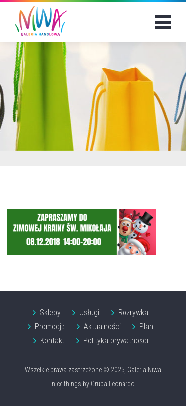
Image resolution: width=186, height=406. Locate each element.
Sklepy (50, 312)
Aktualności (102, 326)
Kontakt (52, 340)
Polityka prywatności (115, 340)
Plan (146, 326)
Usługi (89, 312)
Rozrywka (133, 312)
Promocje (50, 326)
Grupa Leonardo (113, 384)
